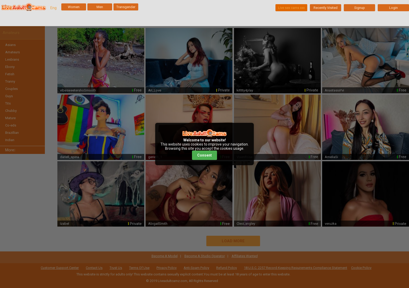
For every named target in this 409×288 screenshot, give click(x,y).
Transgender (125, 7)
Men (100, 7)
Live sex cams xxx (291, 8)
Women (74, 7)
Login (393, 8)
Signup (359, 8)
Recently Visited (326, 8)
